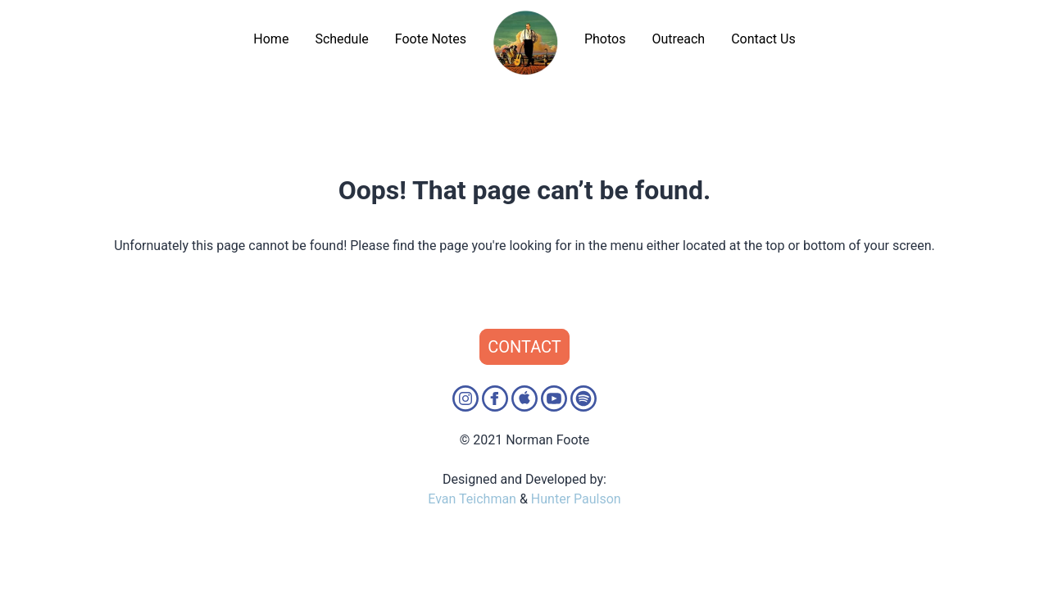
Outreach (678, 39)
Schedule (341, 39)
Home (270, 39)
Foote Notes (430, 39)
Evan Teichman (472, 499)
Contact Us (763, 39)
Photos (605, 39)
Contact (524, 347)
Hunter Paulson (576, 499)
